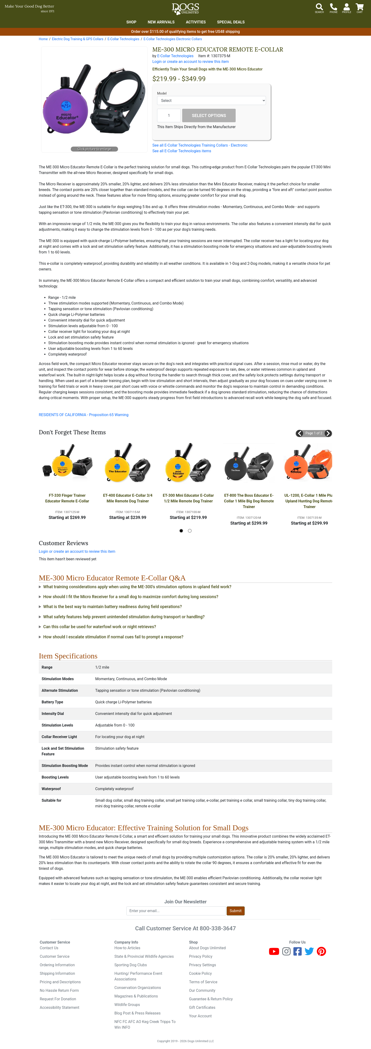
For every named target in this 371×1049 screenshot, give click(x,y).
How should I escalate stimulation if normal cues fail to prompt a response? (113, 637)
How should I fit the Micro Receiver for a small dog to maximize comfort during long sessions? (130, 596)
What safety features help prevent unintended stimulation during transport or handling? (124, 616)
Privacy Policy (200, 956)
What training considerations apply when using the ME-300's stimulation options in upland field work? (137, 586)
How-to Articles (128, 948)
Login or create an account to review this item (77, 551)
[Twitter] (309, 953)
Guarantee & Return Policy (211, 999)
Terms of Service (203, 982)
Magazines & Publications (136, 996)
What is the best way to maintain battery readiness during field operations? (112, 606)
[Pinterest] (321, 953)
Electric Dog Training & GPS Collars (77, 39)
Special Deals (231, 22)
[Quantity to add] (169, 115)
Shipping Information (57, 973)
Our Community (202, 990)
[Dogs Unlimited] (185, 9)
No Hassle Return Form (59, 990)
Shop (131, 22)
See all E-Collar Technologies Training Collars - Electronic (199, 145)
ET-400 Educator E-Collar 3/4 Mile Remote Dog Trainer (128, 498)
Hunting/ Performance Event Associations (138, 976)
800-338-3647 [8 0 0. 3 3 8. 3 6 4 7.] (218, 928)
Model (162, 93)
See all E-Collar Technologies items (181, 151)
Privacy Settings (202, 965)
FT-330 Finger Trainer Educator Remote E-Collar (67, 498)
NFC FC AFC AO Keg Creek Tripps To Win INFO (145, 1024)
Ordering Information (57, 965)
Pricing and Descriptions (60, 982)
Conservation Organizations (138, 987)
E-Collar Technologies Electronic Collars (173, 39)
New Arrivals (161, 22)
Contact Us (49, 948)
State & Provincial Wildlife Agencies (144, 956)
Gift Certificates (202, 1007)
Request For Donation (58, 999)
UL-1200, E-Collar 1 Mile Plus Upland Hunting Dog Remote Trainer (310, 501)
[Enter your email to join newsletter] (176, 910)
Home (43, 39)
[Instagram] (286, 953)
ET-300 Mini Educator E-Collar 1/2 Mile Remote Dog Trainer (188, 498)
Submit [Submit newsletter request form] (236, 911)
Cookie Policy (200, 973)
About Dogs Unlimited (207, 948)
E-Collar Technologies (123, 39)
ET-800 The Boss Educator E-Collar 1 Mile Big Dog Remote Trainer (249, 501)
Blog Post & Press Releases (138, 1013)
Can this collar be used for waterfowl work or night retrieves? (99, 626)
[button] (299, 433)
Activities (196, 22)
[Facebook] (297, 953)
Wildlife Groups (127, 1004)
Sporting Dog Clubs (131, 965)
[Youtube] (274, 953)
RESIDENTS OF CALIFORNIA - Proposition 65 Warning (83, 415)
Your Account (200, 1016)
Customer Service (55, 956)
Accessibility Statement (59, 1007)
